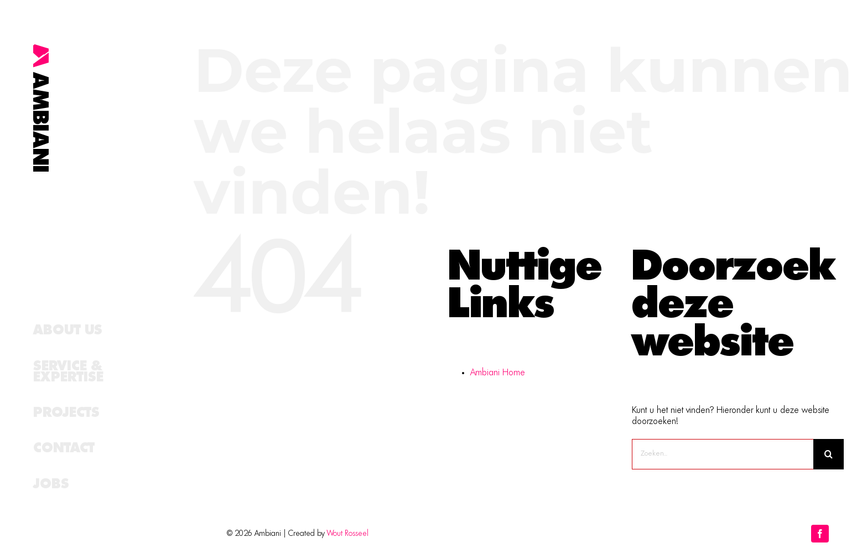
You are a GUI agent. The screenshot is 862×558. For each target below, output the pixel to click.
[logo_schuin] (41, 48)
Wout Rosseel (347, 534)
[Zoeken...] (722, 454)
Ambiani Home (497, 373)
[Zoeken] (828, 454)
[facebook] (820, 533)
